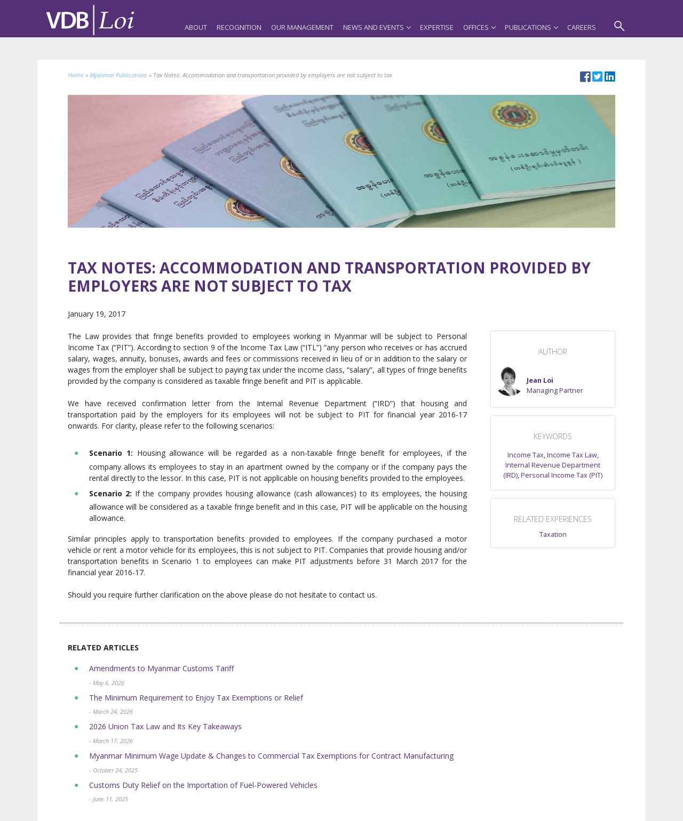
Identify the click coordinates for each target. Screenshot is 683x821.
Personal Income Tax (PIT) (561, 475)
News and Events (376, 27)
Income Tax (525, 455)
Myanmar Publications (118, 75)
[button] (539, 381)
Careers (581, 27)
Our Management (302, 27)
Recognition (239, 27)
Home (76, 75)
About (196, 27)
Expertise (437, 27)
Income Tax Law (572, 455)
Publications (531, 27)
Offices (479, 27)
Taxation (553, 534)
